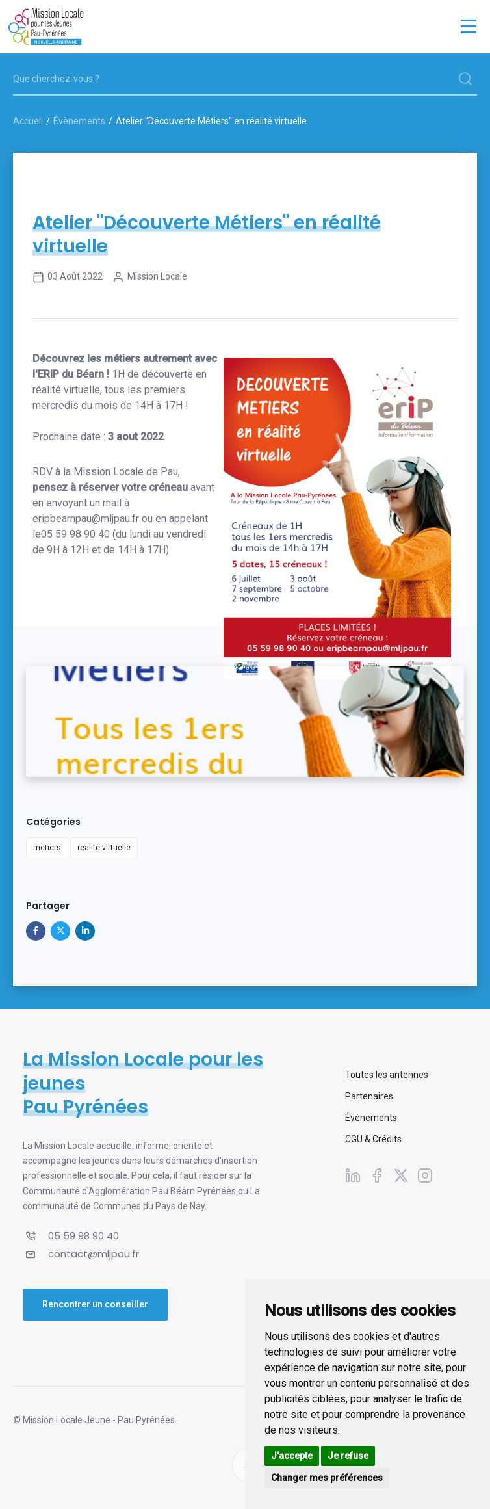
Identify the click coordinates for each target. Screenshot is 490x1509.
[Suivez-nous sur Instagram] (425, 1175)
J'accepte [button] (292, 1455)
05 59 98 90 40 (75, 534)
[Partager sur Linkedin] (85, 931)
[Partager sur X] (60, 931)
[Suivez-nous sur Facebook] (377, 1175)
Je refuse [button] (348, 1455)
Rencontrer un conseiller (95, 1304)
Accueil (28, 121)
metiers (47, 847)
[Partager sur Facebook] (35, 931)
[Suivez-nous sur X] (401, 1175)
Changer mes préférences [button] (327, 1478)
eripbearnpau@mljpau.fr (85, 518)
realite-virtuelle (104, 847)
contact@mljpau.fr (93, 1254)
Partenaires (369, 1096)
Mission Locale (149, 277)
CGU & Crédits (373, 1139)
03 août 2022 (67, 277)
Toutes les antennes (386, 1074)
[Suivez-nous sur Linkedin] (353, 1175)
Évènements (79, 121)
